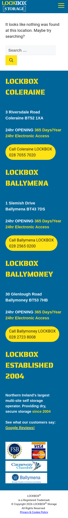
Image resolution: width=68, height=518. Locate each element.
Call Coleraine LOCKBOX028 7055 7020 (30, 152)
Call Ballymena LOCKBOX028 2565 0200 (31, 243)
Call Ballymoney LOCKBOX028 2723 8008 (32, 334)
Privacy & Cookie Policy (34, 512)
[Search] (11, 60)
